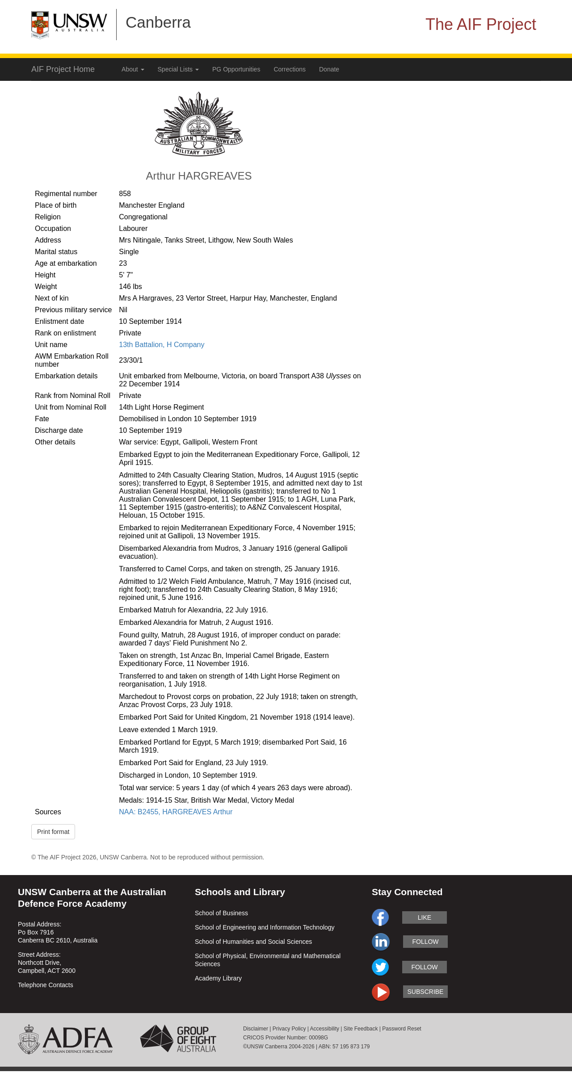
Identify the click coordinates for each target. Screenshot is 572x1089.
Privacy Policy (289, 1029)
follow (425, 941)
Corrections (289, 69)
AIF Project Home (63, 69)
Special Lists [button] (178, 69)
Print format (53, 831)
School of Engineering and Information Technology (265, 927)
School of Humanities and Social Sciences (253, 941)
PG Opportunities (236, 69)
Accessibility (324, 1029)
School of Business (221, 913)
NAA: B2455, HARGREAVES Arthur (175, 812)
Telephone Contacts (45, 984)
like (424, 917)
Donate (329, 69)
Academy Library (218, 978)
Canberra (158, 22)
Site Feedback (361, 1029)
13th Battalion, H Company (161, 344)
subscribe (426, 991)
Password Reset (401, 1029)
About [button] (133, 69)
